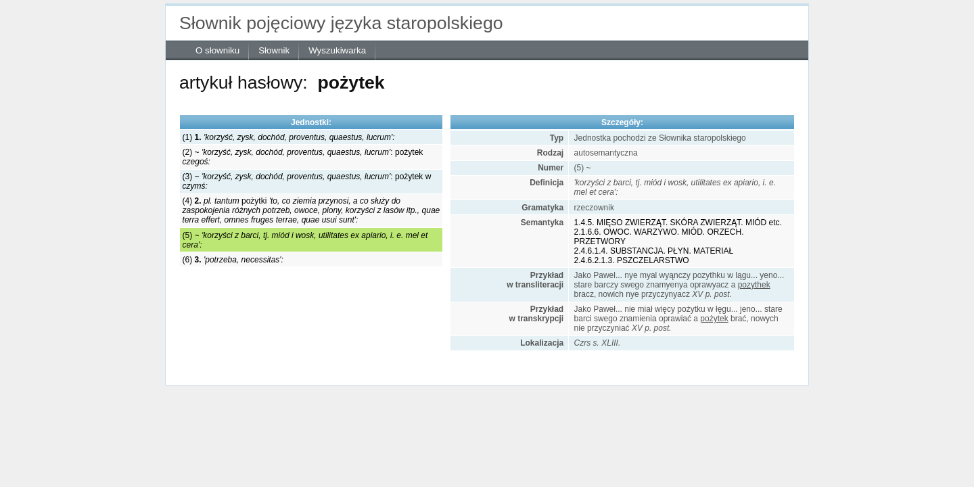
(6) (233, 259)
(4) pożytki (311, 210)
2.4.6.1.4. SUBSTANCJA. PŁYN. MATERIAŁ (654, 251)
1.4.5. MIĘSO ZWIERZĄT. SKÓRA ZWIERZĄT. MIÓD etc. (678, 222)
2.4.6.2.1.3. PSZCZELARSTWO (631, 260)
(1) (289, 137)
